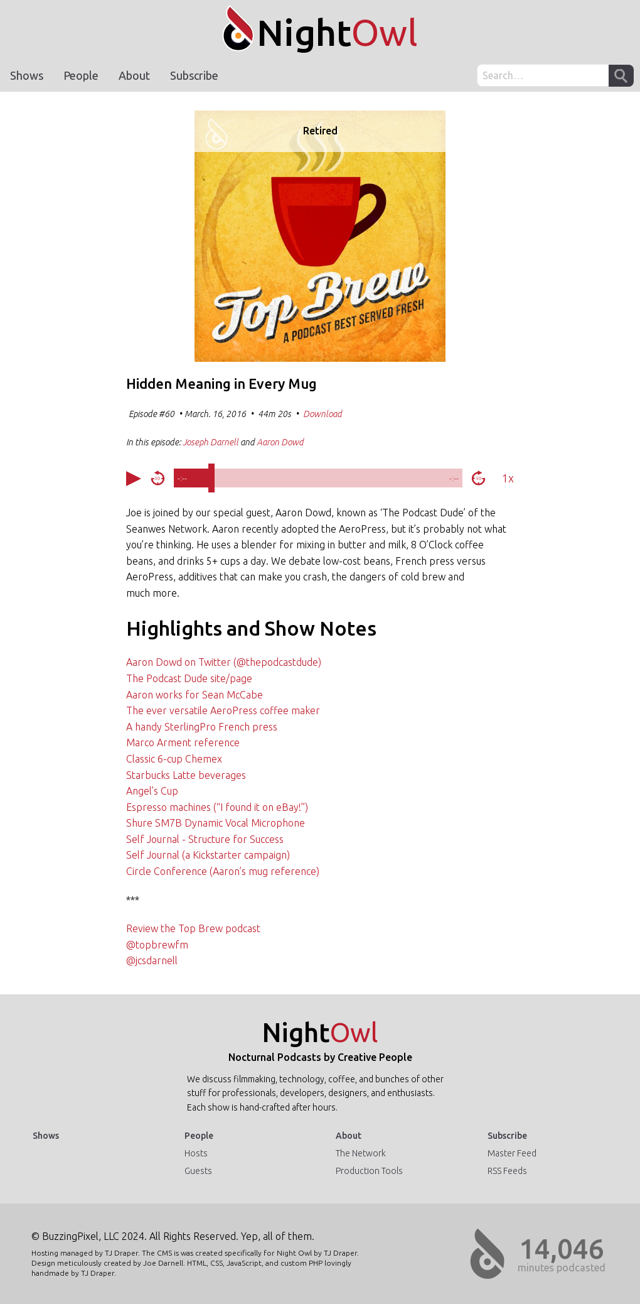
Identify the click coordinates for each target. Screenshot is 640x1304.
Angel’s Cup (152, 790)
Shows (26, 75)
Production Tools (369, 1171)
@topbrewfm (157, 944)
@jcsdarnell (152, 960)
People (81, 75)
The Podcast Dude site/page (189, 678)
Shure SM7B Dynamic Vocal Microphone (215, 823)
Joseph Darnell (210, 442)
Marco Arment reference (183, 742)
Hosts (196, 1153)
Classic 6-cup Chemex (174, 758)
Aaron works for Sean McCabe (194, 694)
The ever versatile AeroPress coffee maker (223, 710)
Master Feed (512, 1153)
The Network (361, 1153)
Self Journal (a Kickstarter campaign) (208, 855)
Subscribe (194, 75)
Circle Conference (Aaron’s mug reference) (222, 871)
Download (322, 414)
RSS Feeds (507, 1171)
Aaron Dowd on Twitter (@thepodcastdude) (223, 662)
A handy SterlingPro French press (201, 726)
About (134, 75)
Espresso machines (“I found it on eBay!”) (217, 807)
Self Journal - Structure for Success (205, 839)
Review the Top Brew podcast (193, 928)
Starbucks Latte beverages (186, 775)
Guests (198, 1171)
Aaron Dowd (280, 442)
